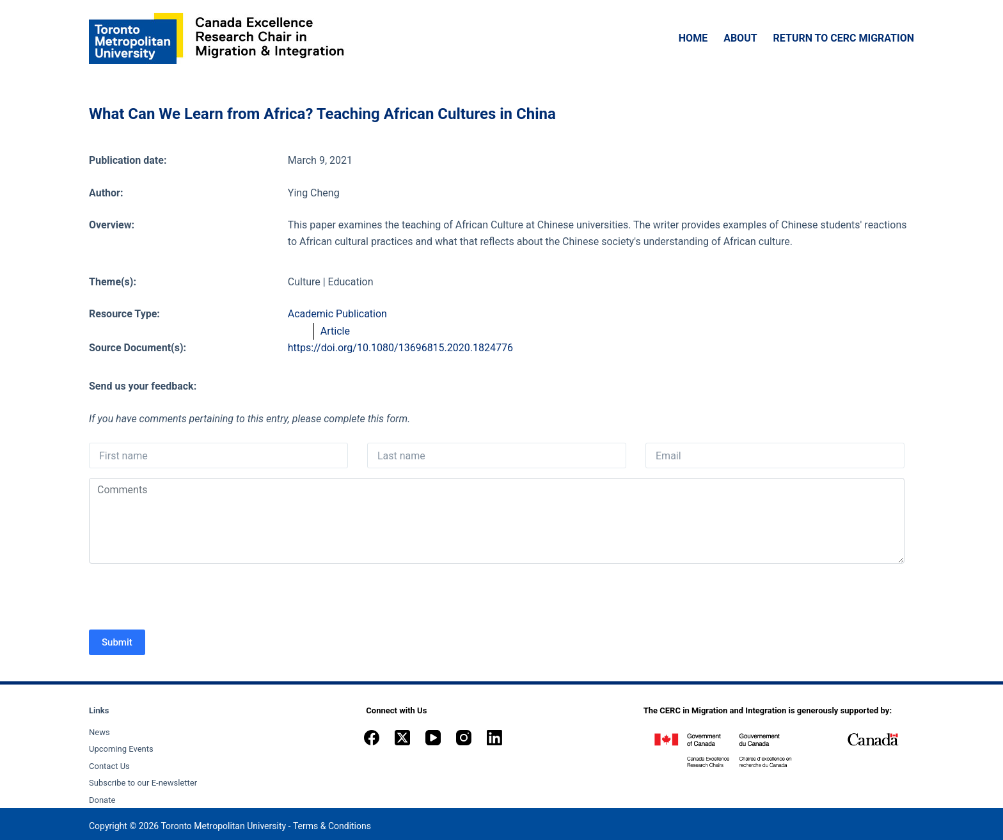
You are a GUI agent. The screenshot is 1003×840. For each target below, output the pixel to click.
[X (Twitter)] (402, 737)
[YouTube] (433, 737)
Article (335, 331)
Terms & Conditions (332, 826)
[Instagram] (463, 737)
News (99, 732)
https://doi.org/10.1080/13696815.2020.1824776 (400, 348)
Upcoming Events (121, 749)
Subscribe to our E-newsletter (143, 783)
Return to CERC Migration (843, 38)
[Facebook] (371, 737)
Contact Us (109, 766)
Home (693, 38)
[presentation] (186, 598)
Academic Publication (337, 314)
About (740, 38)
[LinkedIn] (494, 737)
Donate (102, 800)
